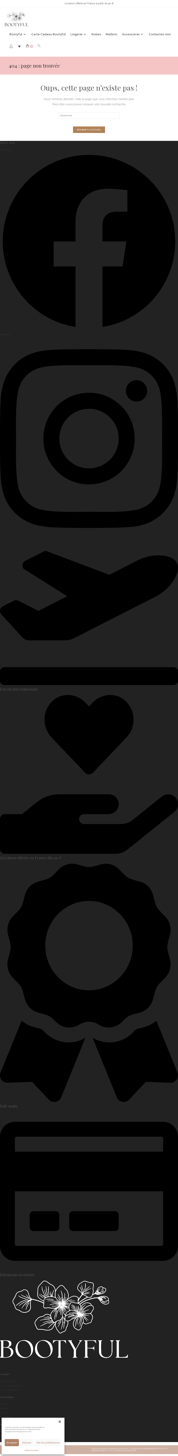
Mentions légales (98, 1452)
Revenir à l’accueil (89, 131)
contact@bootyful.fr (11, 1387)
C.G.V (110, 1452)
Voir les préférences (48, 1442)
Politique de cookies (31, 1450)
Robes (3, 1410)
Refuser (26, 1442)
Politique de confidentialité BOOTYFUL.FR (148, 1450)
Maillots (4, 1414)
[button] (59, 1421)
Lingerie (4, 1406)
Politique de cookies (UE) (125, 1452)
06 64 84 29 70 (8, 1383)
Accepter (11, 1442)
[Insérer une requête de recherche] (89, 115)
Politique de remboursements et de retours (110, 1450)
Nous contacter (9, 1391)
